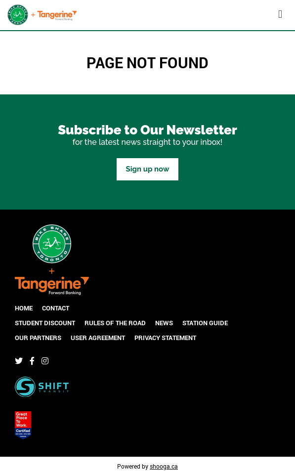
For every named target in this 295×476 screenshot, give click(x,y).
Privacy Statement (165, 338)
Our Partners (38, 338)
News (164, 323)
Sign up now (147, 169)
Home (24, 308)
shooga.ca (164, 466)
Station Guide (205, 323)
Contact (55, 308)
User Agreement (98, 338)
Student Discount (45, 323)
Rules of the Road (115, 323)
